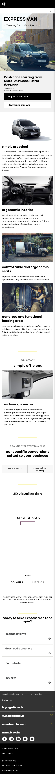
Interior (38, 582)
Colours (17, 582)
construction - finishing (40, 469)
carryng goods (15, 468)
